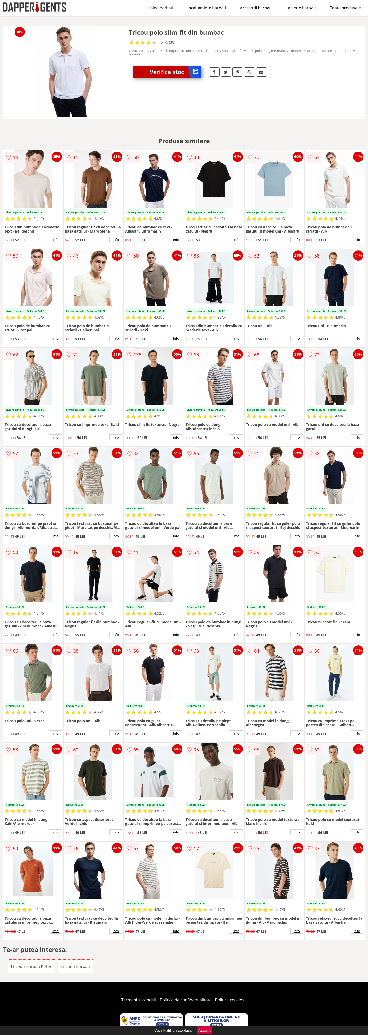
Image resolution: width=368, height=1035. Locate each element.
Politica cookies (229, 1000)
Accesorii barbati (256, 8)
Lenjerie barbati (301, 8)
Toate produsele (345, 8)
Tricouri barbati (75, 966)
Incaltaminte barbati (206, 8)
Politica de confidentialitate (186, 1000)
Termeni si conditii (138, 1000)
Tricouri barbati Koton (31, 966)
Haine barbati (160, 8)
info (55, 239)
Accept (204, 1030)
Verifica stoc (175, 72)
